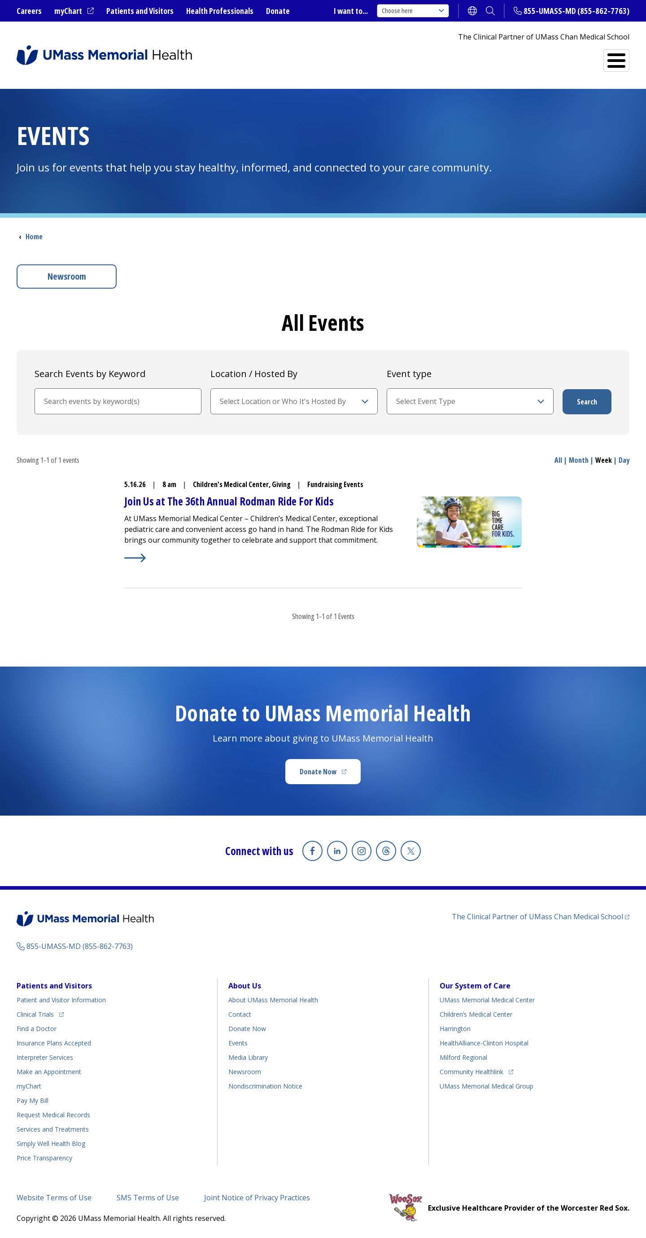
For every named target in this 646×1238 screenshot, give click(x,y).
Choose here (413, 10)
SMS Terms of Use (148, 1197)
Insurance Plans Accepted (54, 1042)
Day (624, 460)
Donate (278, 10)
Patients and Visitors (140, 10)
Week (603, 460)
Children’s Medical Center (476, 1014)
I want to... (351, 10)
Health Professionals (219, 10)
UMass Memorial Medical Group (486, 1085)
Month (579, 460)
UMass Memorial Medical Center (487, 999)
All (558, 460)
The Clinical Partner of (540, 916)
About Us (244, 985)
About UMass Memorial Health (273, 999)
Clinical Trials (40, 1012)
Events (238, 1042)
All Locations (394, 56)
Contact (239, 1014)
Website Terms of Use (54, 1197)
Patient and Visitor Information (61, 999)
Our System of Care (475, 985)
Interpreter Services (45, 1057)
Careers (29, 10)
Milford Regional (463, 1057)
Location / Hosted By (253, 374)
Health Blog (51, 1143)
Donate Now (330, 774)
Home (34, 236)
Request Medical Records (53, 1114)
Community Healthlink (471, 1070)
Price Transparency (44, 1157)
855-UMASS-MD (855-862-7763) (576, 10)
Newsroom (67, 276)
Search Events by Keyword (90, 374)
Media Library (248, 1057)
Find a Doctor (473, 57)
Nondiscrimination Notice (265, 1085)
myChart (74, 11)
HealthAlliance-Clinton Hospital (484, 1042)
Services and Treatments (567, 56)
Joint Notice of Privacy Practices (257, 1197)
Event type (409, 374)
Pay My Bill (32, 1100)
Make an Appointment (49, 1071)
